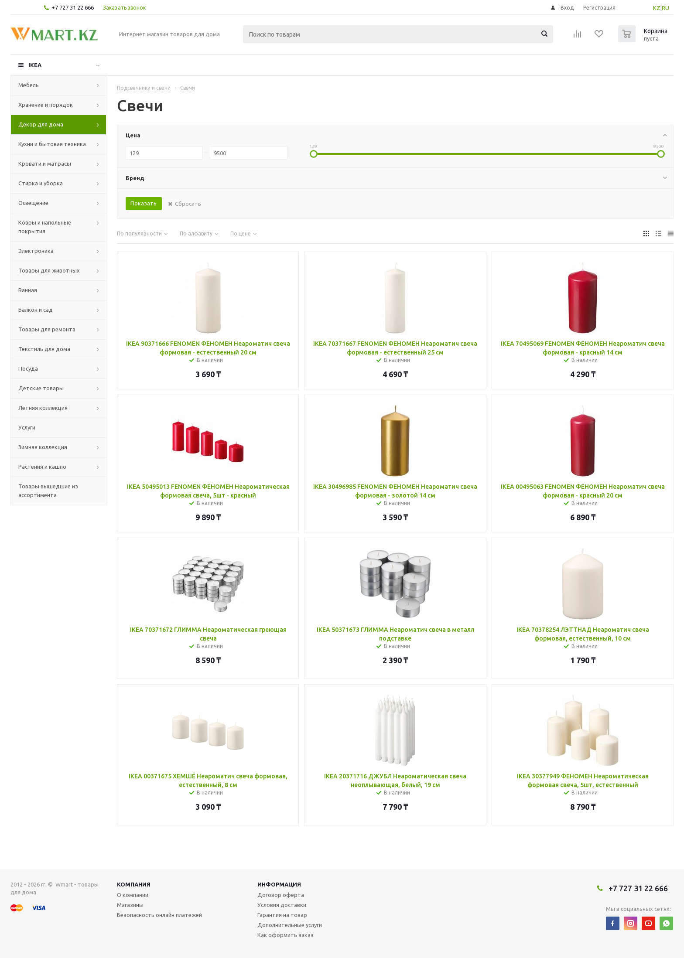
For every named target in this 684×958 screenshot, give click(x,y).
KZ (656, 8)
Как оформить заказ (285, 935)
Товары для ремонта (46, 329)
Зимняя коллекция (42, 447)
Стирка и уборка (40, 183)
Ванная (27, 290)
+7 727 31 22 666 (72, 7)
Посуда (28, 368)
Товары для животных (49, 270)
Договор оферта (280, 895)
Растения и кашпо (42, 467)
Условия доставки (281, 905)
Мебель (28, 85)
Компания (133, 884)
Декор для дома (40, 124)
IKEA (34, 65)
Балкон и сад (35, 310)
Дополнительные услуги (289, 925)
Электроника (36, 251)
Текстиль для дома (44, 349)
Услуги (26, 427)
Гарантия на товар (282, 915)
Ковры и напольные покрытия (44, 226)
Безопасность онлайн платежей (159, 915)
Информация (279, 884)
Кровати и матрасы (44, 163)
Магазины (130, 905)
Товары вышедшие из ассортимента (48, 490)
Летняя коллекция (43, 408)
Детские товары (41, 388)
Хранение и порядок (45, 105)
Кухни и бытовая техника (52, 144)
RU (665, 8)
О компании (132, 895)
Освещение (33, 203)
